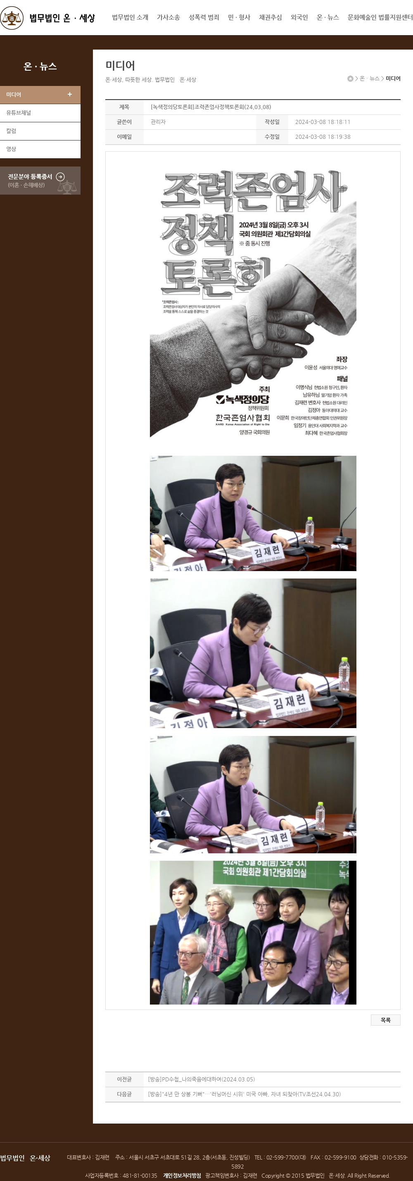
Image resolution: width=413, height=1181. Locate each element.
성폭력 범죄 (204, 17)
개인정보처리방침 (182, 1175)
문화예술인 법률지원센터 (380, 17)
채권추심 (270, 17)
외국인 (299, 17)
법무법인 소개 (130, 17)
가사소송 (168, 17)
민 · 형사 (239, 17)
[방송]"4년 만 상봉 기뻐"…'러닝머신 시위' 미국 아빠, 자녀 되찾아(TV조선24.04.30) (244, 1094)
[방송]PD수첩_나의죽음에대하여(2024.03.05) (201, 1079)
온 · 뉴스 (328, 17)
